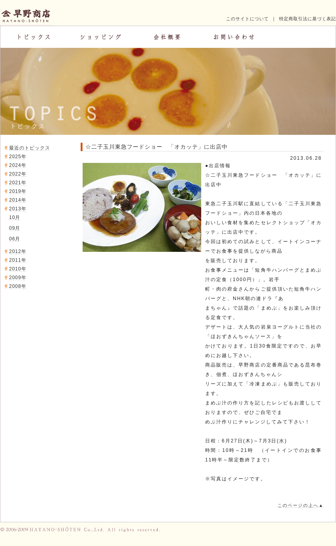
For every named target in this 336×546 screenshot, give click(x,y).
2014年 (17, 200)
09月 (14, 228)
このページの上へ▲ (300, 505)
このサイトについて (247, 18)
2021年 (17, 182)
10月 (14, 217)
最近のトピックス (29, 148)
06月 (14, 239)
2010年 (17, 269)
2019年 (17, 191)
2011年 (17, 260)
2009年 (17, 277)
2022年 (17, 174)
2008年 (17, 286)
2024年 (17, 165)
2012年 (17, 251)
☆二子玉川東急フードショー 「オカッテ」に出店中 (156, 147)
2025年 (17, 156)
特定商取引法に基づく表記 (307, 18)
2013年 (17, 209)
